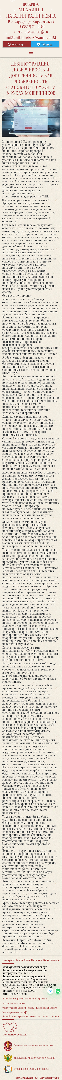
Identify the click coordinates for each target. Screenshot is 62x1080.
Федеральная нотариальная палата (28, 1045)
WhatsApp (16, 44)
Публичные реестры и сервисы (26, 1069)
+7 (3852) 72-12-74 (31, 27)
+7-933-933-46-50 (31, 32)
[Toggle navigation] (31, 54)
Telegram (45, 44)
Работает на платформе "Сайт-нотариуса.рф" (37, 1078)
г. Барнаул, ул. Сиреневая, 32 (31, 22)
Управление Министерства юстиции (29, 1057)
